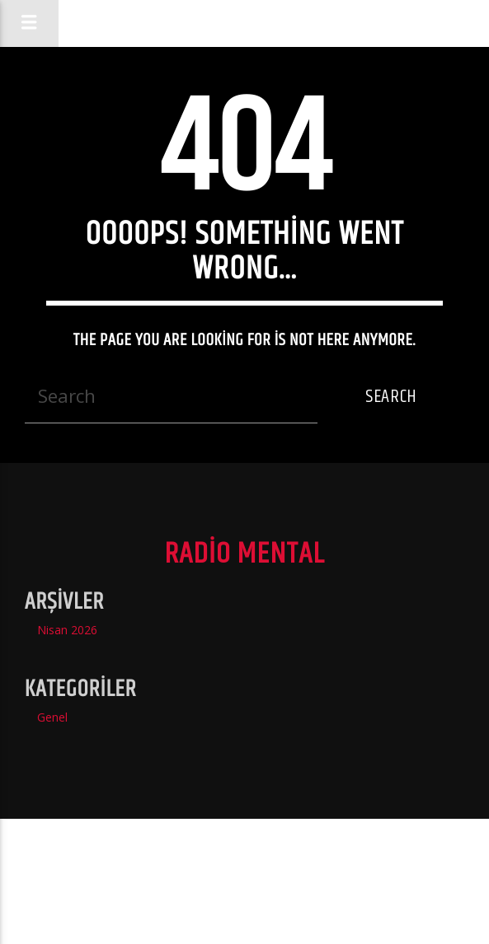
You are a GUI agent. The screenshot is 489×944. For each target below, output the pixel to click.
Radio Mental (244, 23)
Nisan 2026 (67, 630)
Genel (52, 717)
